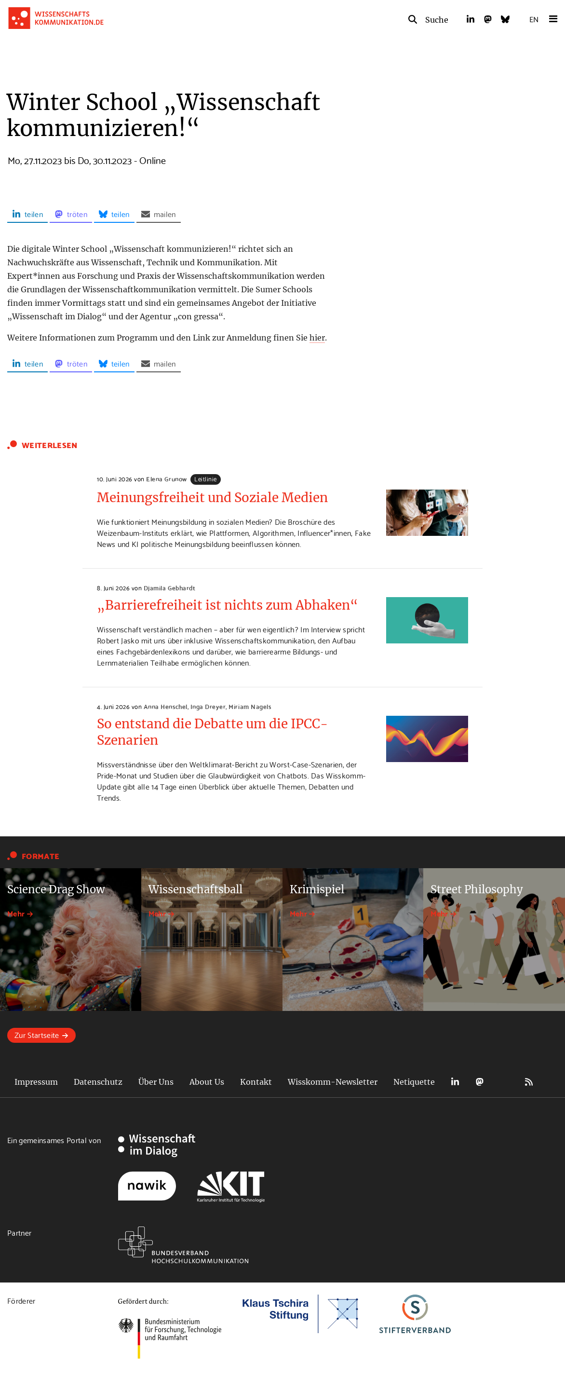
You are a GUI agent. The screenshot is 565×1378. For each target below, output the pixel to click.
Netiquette (414, 1082)
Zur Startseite (36, 1034)
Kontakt (256, 1082)
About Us (206, 1082)
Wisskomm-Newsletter (332, 1082)
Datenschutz (98, 1082)
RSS (528, 1082)
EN (533, 18)
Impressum (36, 1082)
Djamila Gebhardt (169, 587)
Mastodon (479, 1082)
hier (317, 337)
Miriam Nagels (250, 706)
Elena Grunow (166, 478)
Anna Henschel (166, 706)
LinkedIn (455, 1082)
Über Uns (156, 1082)
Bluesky (504, 1082)
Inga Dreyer (208, 706)
